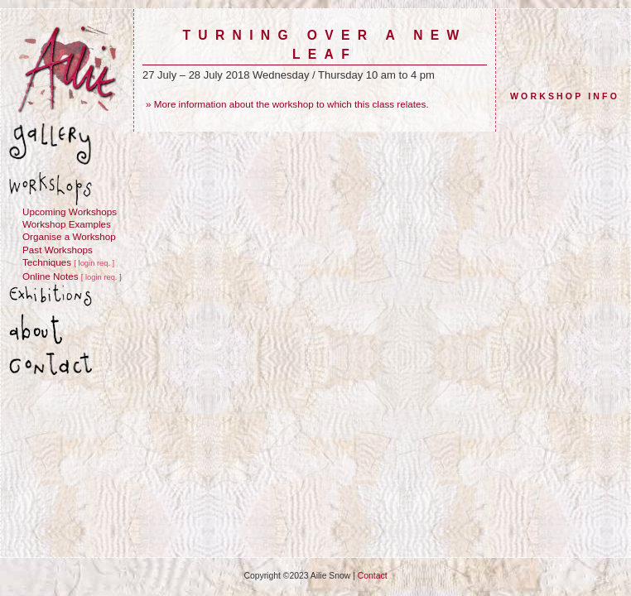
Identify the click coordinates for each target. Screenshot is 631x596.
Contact (373, 575)
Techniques (46, 262)
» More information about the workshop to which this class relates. (287, 104)
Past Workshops (57, 249)
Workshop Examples (66, 224)
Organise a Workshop (69, 236)
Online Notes (50, 276)
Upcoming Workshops (69, 211)
